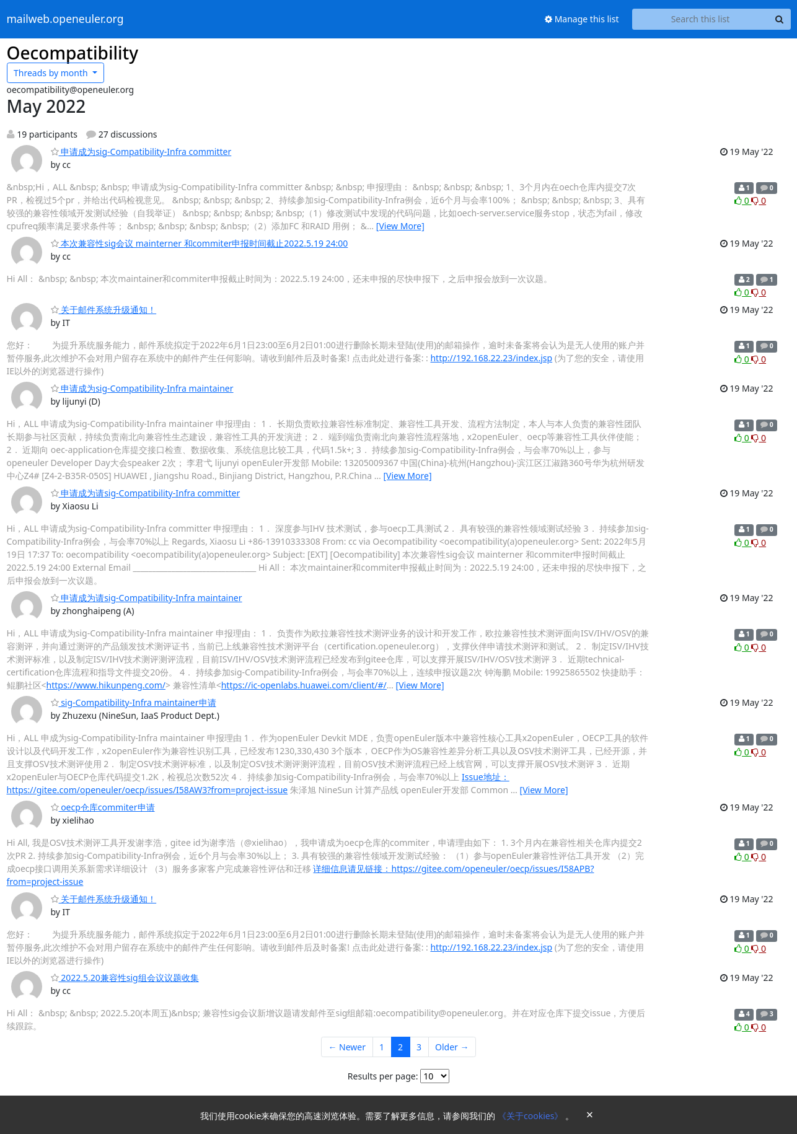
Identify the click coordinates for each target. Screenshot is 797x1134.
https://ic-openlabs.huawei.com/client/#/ (304, 685)
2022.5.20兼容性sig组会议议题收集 (125, 977)
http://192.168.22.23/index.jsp (491, 358)
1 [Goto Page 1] (381, 1047)
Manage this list (582, 19)
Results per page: (383, 1076)
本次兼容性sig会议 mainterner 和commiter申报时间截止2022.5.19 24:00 (199, 243)
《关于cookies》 (531, 1116)
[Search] (779, 19)
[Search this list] (700, 19)
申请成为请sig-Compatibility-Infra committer (145, 493)
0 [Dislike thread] (758, 200)
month (52, 73)
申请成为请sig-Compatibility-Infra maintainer (146, 598)
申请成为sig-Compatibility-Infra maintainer (142, 388)
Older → (452, 1047)
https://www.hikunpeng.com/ (106, 685)
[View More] (400, 226)
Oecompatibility (73, 52)
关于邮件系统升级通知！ (104, 309)
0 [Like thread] (742, 200)
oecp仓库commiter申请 (103, 807)
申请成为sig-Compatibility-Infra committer (141, 151)
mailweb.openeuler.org (65, 19)
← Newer (347, 1047)
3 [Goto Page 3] (418, 1047)
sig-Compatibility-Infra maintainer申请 (133, 702)
